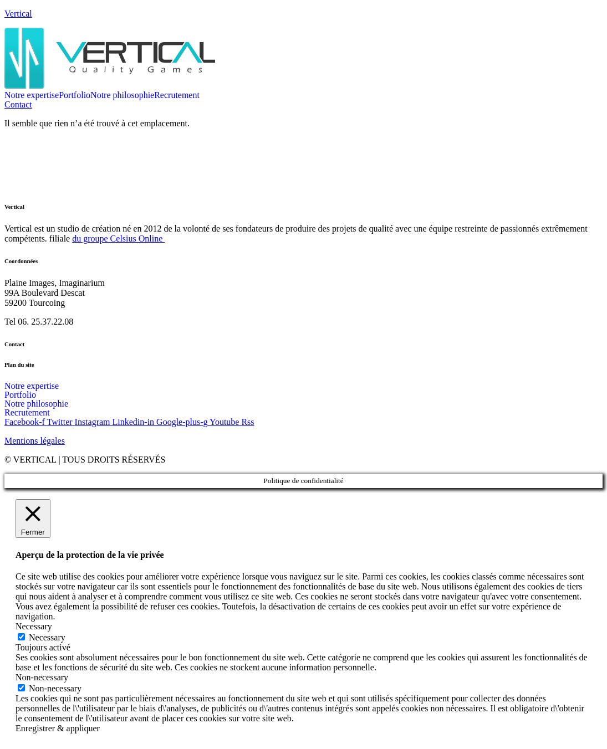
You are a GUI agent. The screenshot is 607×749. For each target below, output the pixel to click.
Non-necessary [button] (42, 677)
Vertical (18, 13)
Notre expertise (31, 95)
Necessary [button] (34, 626)
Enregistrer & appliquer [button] (58, 728)
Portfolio (74, 95)
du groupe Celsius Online (118, 238)
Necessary (47, 637)
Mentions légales (34, 440)
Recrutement (177, 95)
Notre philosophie (122, 95)
